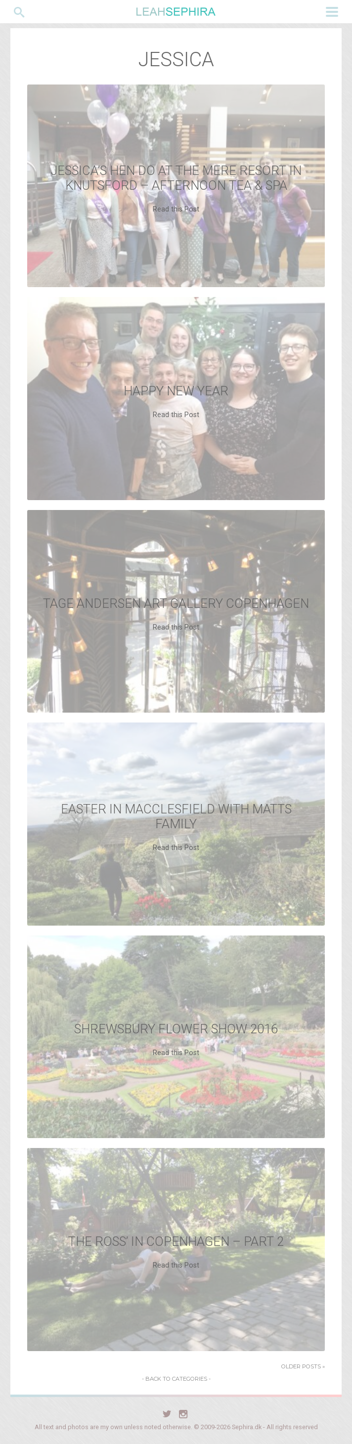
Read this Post (176, 209)
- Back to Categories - (176, 1378)
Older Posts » (303, 1366)
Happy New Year (176, 390)
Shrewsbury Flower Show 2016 (176, 1028)
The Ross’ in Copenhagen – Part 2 (176, 1241)
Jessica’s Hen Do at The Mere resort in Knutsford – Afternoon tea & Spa (176, 178)
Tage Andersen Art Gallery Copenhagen (176, 603)
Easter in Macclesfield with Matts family (176, 816)
